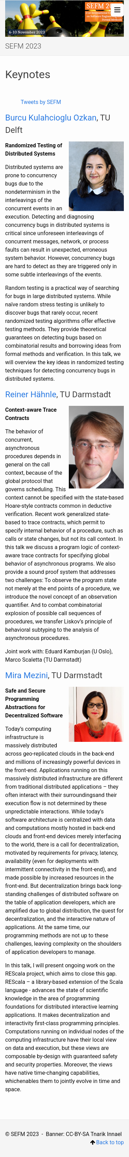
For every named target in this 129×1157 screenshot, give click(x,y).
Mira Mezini (26, 675)
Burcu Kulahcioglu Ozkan (50, 118)
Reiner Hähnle (30, 394)
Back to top (107, 1142)
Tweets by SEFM (41, 102)
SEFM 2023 (23, 46)
